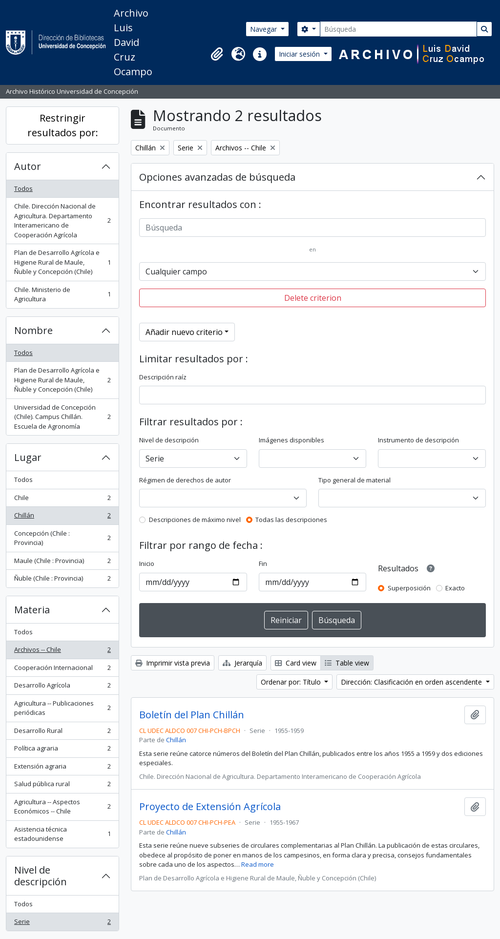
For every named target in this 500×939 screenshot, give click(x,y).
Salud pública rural (62, 786)
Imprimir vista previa (172, 663)
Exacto (455, 588)
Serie (62, 923)
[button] (217, 54)
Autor (27, 166)
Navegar (264, 29)
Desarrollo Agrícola (62, 687)
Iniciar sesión (300, 54)
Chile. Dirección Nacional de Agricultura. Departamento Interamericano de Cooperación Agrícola (62, 220)
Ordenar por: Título (292, 682)
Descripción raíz (163, 377)
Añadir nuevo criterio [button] (184, 332)
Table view (347, 663)
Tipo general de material (354, 480)
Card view (295, 663)
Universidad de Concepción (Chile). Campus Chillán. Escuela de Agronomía (62, 417)
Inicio (146, 563)
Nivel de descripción (40, 875)
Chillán (62, 517)
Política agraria (62, 750)
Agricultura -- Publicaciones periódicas (62, 708)
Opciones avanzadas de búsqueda (217, 177)
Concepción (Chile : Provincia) (62, 538)
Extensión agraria (62, 768)
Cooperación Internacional (62, 669)
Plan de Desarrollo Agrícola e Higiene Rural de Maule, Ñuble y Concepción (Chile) (62, 262)
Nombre (33, 330)
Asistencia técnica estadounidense (62, 834)
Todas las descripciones (291, 519)
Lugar (28, 457)
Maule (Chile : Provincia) (62, 562)
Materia (32, 609)
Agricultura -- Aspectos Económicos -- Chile (62, 806)
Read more (257, 864)
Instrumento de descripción (418, 440)
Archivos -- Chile (62, 651)
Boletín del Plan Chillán (191, 715)
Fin (263, 563)
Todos (23, 188)
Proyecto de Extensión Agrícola (210, 807)
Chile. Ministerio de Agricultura (62, 294)
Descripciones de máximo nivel (195, 519)
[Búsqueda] (398, 29)
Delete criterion (312, 297)
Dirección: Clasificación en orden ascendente (412, 682)
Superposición (409, 588)
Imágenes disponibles (291, 440)
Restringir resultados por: (62, 125)
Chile (62, 499)
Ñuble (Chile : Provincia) (62, 580)
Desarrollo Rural (62, 732)
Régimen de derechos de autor (185, 480)
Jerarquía (242, 663)
